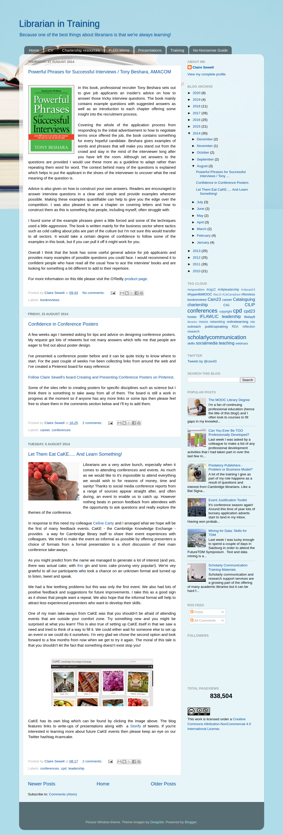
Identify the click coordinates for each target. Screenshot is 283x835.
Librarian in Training (59, 23)
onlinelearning (237, 322)
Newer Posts (41, 783)
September (206, 159)
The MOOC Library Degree (229, 400)
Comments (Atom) (63, 794)
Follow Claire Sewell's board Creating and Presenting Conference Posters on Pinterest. (101, 377)
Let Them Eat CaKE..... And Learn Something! (75, 454)
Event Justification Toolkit (227, 500)
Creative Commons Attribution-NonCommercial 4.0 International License (219, 724)
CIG (226, 305)
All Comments (203, 620)
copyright (225, 311)
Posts (196, 612)
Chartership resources (81, 50)
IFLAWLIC (209, 316)
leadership (76, 768)
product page (136, 279)
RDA (235, 326)
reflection (248, 326)
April (201, 222)
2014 (197, 133)
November (205, 146)
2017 (197, 113)
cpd (64, 768)
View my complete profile (207, 74)
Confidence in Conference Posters (63, 324)
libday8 (249, 317)
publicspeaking (216, 326)
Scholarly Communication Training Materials (228, 567)
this (80, 566)
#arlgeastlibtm (196, 289)
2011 (197, 264)
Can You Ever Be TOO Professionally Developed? (228, 433)
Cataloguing (244, 299)
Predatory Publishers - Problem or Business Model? (230, 467)
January (203, 242)
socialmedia (207, 343)
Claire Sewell (203, 67)
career (45, 430)
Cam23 (214, 299)
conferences (61, 430)
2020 (197, 93)
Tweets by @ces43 (202, 361)
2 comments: (92, 423)
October (203, 152)
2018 (197, 106)
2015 (197, 126)
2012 (197, 257)
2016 (197, 120)
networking (217, 322)
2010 (197, 271)
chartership (198, 304)
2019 (197, 99)
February (204, 235)
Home (34, 50)
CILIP (250, 304)
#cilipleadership (228, 289)
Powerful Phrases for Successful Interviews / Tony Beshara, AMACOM (99, 71)
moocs (203, 322)
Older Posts (163, 783)
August (203, 166)
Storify (135, 726)
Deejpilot (157, 822)
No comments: (94, 293)
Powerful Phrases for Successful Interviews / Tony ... (220, 174)
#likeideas (248, 294)
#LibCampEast (231, 294)
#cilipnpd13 (248, 289)
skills (191, 343)
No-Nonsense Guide (210, 50)
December (205, 139)
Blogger (190, 822)
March (202, 229)
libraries (192, 321)
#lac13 (217, 294)
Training (177, 50)
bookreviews (49, 300)
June (201, 209)
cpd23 (249, 311)
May (200, 216)
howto (192, 317)
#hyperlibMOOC (200, 294)
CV (50, 50)
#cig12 (211, 289)
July (200, 202)
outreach (194, 326)
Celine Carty (103, 523)
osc (252, 322)
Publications (119, 50)
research (194, 331)
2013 (197, 251)
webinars (242, 343)
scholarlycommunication (217, 337)
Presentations (150, 50)
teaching (227, 343)
